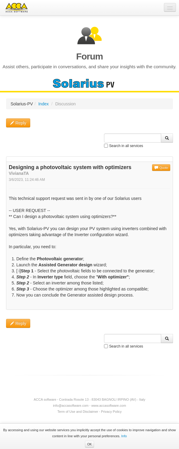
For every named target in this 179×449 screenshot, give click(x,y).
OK (89, 444)
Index (43, 103)
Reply (18, 122)
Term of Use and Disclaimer (77, 411)
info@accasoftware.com (71, 405)
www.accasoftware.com (108, 405)
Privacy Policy (111, 411)
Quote (161, 167)
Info (124, 436)
